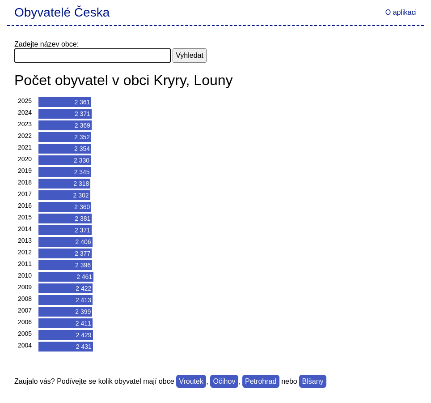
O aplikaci (401, 12)
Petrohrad (260, 381)
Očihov (224, 381)
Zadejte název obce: (46, 44)
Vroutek (191, 381)
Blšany (313, 381)
